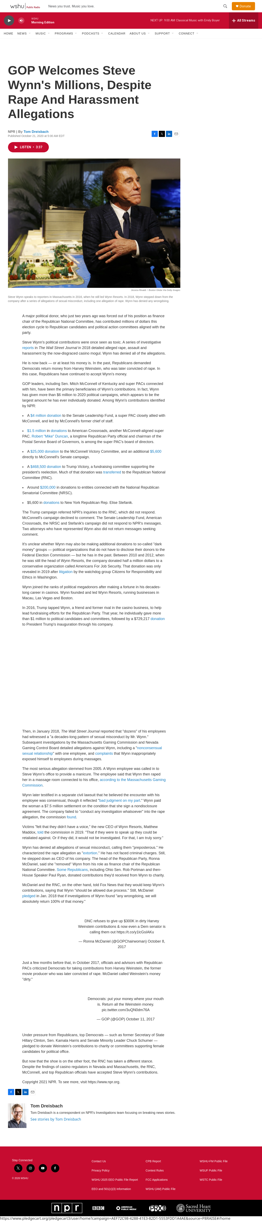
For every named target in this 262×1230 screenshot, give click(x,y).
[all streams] (243, 30)
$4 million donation (46, 425)
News (22, 42)
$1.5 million (36, 440)
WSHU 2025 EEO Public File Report (115, 1189)
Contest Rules (155, 1179)
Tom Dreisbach (36, 141)
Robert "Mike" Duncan (50, 445)
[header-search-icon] (227, 11)
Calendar (116, 42)
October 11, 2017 (140, 1028)
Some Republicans (72, 879)
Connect (186, 42)
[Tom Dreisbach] (17, 1125)
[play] (9, 30)
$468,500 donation (45, 476)
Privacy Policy (101, 1179)
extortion (90, 862)
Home (8, 42)
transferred (112, 481)
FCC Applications (157, 1189)
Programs (64, 42)
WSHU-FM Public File (214, 1170)
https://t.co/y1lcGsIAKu (135, 941)
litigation (66, 581)
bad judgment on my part (119, 810)
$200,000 (48, 497)
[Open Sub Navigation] (30, 42)
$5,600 (155, 461)
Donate (247, 11)
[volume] (21, 29)
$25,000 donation (45, 461)
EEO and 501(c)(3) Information (111, 1198)
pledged (28, 905)
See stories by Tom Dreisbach (56, 1128)
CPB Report (153, 1170)
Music (41, 42)
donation (158, 628)
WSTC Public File (211, 1189)
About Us (138, 42)
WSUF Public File (211, 1179)
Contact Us (99, 1170)
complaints (104, 763)
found (71, 826)
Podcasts (90, 42)
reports (28, 357)
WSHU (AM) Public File (160, 1198)
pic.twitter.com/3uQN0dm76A (126, 1019)
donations (59, 440)
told (40, 842)
